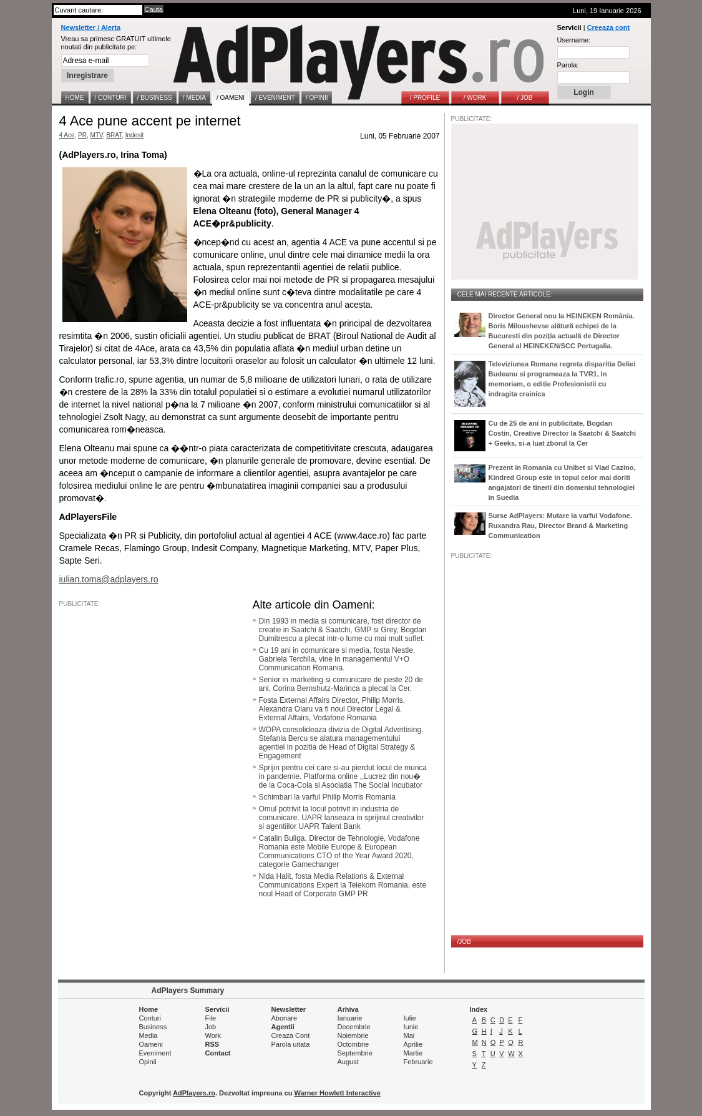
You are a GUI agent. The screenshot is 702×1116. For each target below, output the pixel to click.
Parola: (568, 65)
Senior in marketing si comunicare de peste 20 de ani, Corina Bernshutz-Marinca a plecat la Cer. (341, 684)
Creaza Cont (290, 1035)
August (348, 1061)
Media (148, 1035)
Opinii (148, 1061)
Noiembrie (353, 1035)
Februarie (418, 1061)
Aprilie (413, 1044)
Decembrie (354, 1026)
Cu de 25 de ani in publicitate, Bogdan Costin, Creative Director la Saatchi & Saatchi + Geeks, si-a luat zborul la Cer (562, 433)
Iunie (411, 1026)
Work (213, 1035)
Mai (409, 1035)
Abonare (284, 1018)
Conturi (150, 1018)
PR (82, 135)
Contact (218, 1053)
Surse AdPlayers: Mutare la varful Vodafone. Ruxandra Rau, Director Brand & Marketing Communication (560, 525)
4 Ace (67, 135)
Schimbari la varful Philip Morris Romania (327, 797)
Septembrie (355, 1053)
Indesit (134, 135)
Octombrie (353, 1044)
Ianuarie (350, 1018)
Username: (574, 40)
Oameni (151, 1044)
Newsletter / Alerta (91, 27)
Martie (413, 1053)
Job (211, 1026)
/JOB (464, 941)
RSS (212, 1044)
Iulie (410, 1018)
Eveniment (155, 1053)
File (211, 1018)
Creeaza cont (608, 27)
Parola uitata (290, 1044)
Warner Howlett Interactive (338, 1093)
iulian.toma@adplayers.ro (108, 579)
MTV (96, 135)
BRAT (114, 135)
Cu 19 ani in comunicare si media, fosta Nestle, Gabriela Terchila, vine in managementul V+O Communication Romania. (337, 659)
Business (153, 1026)
